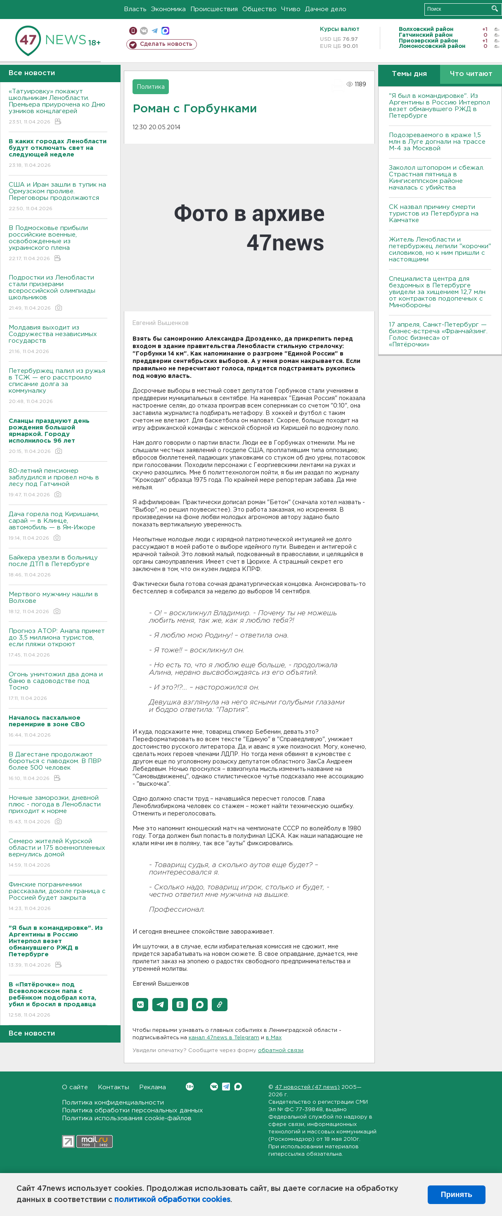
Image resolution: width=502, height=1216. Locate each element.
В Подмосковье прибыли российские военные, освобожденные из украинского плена (58, 243)
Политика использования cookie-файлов (127, 1118)
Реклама (152, 1087)
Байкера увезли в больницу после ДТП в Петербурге (58, 566)
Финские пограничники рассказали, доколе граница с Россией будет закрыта (58, 897)
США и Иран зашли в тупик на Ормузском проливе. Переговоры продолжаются (58, 197)
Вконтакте (190, 1086)
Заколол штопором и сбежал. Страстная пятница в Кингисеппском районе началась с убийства (436, 177)
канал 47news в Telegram (224, 1038)
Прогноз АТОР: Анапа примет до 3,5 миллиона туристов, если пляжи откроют (58, 643)
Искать (495, 8)
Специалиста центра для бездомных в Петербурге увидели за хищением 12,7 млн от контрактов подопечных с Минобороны (437, 292)
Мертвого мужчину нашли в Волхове (58, 603)
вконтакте (144, 31)
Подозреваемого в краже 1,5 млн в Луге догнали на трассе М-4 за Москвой (437, 142)
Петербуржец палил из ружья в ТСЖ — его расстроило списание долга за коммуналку (58, 386)
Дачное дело (325, 9)
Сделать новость (166, 44)
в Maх (274, 1038)
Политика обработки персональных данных (132, 1110)
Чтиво (291, 9)
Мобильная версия (133, 31)
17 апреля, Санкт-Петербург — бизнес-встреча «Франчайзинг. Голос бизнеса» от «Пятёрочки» (438, 334)
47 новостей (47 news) (307, 1087)
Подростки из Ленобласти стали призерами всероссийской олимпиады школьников (58, 293)
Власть (135, 9)
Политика (151, 87)
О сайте (75, 1087)
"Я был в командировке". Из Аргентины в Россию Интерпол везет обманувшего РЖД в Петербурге (439, 106)
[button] (140, 1004)
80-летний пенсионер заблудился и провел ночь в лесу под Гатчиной (58, 483)
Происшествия (214, 9)
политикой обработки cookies (172, 1200)
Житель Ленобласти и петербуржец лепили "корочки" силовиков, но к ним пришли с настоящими (440, 249)
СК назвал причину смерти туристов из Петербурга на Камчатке (433, 213)
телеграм (155, 31)
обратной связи (280, 1050)
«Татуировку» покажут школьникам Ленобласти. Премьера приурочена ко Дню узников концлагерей (58, 107)
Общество (259, 9)
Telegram (226, 1086)
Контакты (113, 1087)
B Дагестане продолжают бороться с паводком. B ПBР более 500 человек (58, 767)
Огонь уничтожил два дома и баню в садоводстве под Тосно (58, 687)
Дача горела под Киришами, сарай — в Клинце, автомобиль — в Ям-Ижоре (58, 527)
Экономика (168, 9)
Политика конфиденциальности (113, 1102)
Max (238, 1086)
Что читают (471, 74)
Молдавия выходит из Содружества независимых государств (58, 340)
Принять (456, 1194)
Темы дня (409, 74)
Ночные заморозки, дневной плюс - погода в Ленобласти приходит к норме (58, 810)
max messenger (165, 31)
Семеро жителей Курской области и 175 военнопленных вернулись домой (58, 854)
